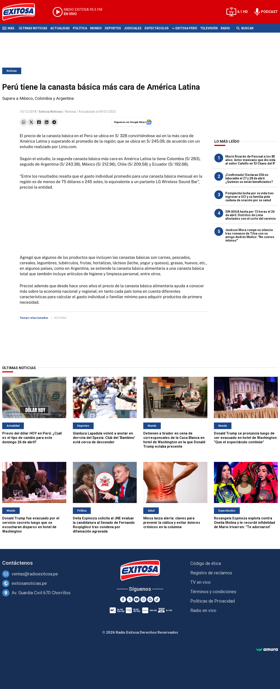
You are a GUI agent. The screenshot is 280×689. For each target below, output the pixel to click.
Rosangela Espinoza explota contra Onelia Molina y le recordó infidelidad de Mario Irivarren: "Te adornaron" (244, 522)
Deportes (113, 28)
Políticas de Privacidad (212, 601)
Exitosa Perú (186, 28)
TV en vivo (200, 582)
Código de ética (205, 563)
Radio (225, 28)
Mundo (96, 28)
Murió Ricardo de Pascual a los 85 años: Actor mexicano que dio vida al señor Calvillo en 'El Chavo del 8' (250, 160)
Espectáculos (157, 28)
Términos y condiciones (213, 591)
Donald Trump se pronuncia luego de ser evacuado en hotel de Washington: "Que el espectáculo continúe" (245, 437)
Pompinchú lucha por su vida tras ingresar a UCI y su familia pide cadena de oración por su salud (249, 196)
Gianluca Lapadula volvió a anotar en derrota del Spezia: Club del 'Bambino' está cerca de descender (104, 437)
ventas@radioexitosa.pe (35, 574)
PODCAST (269, 12)
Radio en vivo (203, 610)
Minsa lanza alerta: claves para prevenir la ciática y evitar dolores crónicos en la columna (171, 522)
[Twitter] (130, 599)
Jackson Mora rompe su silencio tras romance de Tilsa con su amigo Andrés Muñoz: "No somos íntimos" (249, 235)
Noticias (12, 70)
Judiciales (133, 28)
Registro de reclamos (211, 572)
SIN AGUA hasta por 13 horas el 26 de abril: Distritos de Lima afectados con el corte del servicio (250, 215)
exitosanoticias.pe (29, 583)
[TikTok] (157, 599)
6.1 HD (242, 12)
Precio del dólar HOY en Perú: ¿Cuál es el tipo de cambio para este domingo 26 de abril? (32, 437)
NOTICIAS (60, 317)
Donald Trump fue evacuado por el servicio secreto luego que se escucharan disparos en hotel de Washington (30, 524)
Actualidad (60, 28)
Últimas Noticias (33, 28)
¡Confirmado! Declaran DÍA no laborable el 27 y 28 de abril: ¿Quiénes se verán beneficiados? (249, 178)
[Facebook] (123, 599)
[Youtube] (137, 599)
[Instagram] (143, 599)
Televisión (209, 28)
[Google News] (150, 599)
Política (80, 28)
